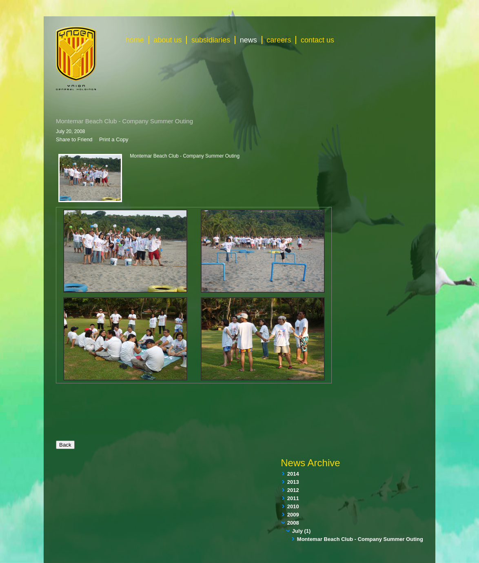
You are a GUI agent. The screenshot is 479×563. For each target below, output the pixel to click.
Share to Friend (74, 139)
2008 (293, 523)
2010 (293, 506)
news (248, 40)
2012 (293, 490)
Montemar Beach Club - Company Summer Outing (360, 539)
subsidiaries (210, 40)
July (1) (301, 531)
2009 (293, 515)
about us (167, 40)
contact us (317, 40)
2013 (293, 482)
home (135, 40)
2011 (293, 498)
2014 (293, 474)
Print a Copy (114, 139)
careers (278, 40)
